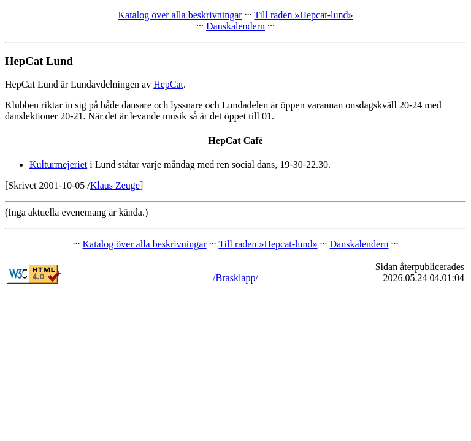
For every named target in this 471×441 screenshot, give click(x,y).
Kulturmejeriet (58, 164)
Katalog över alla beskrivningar (180, 15)
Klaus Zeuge (115, 185)
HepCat (168, 84)
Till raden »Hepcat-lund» (303, 15)
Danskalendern (235, 26)
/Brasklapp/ (235, 278)
